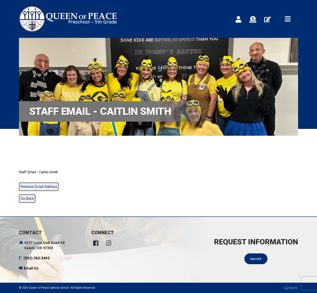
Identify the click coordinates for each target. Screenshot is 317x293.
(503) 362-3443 (37, 258)
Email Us (31, 268)
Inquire (256, 258)
